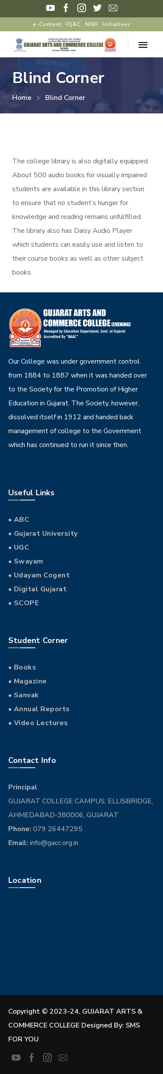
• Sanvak (23, 695)
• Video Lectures (38, 723)
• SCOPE (23, 603)
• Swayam (25, 561)
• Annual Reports (39, 709)
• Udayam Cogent (39, 575)
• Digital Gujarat (37, 589)
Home (21, 98)
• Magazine (27, 681)
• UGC (19, 547)
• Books (22, 667)
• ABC (19, 519)
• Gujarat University (43, 533)
